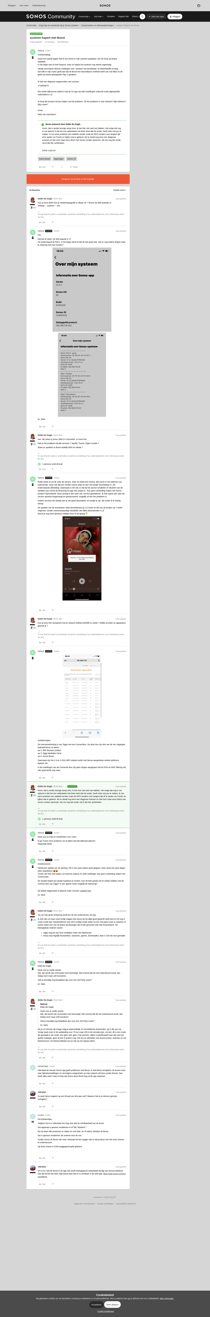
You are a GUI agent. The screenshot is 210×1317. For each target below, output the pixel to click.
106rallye (42, 1092)
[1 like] (50, 464)
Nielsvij (41, 50)
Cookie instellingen (105, 1204)
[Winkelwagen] (198, 5)
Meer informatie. (167, 1298)
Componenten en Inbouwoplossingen (97, 25)
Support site (123, 16)
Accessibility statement (126, 1204)
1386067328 (85, 891)
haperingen (59, 159)
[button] (156, 16)
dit (108, 1029)
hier (94, 915)
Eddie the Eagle (45, 199)
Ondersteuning (38, 5)
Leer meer (24, 5)
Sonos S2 (71, 159)
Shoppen (12, 5)
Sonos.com (137, 16)
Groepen (111, 16)
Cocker (41, 1115)
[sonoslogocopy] (105, 5)
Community (31, 25)
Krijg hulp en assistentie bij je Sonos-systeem (58, 25)
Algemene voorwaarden (84, 1204)
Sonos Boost (44, 159)
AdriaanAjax (43, 1066)
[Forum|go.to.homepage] (50, 16)
